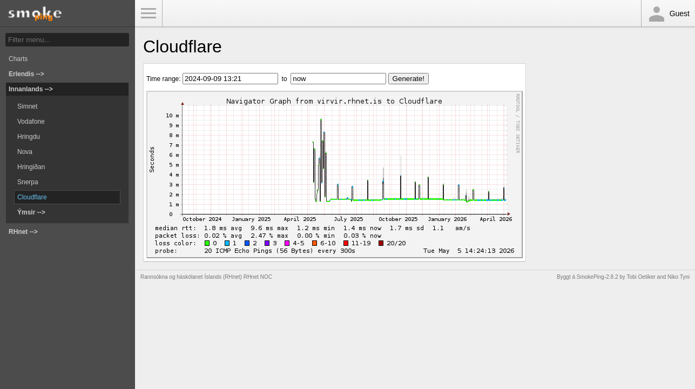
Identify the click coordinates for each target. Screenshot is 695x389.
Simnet (27, 106)
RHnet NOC (258, 277)
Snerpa (27, 182)
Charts (18, 59)
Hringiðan (31, 167)
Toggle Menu (148, 13)
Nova (24, 152)
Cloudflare (32, 197)
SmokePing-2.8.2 (597, 277)
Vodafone (31, 121)
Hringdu (28, 136)
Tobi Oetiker (640, 277)
